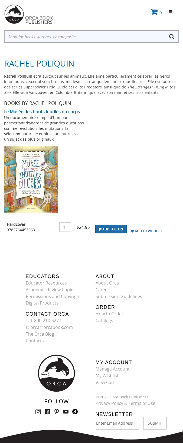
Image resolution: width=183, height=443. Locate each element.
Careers (104, 290)
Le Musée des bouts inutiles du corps (42, 112)
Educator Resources (46, 283)
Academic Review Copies (51, 290)
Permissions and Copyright (53, 296)
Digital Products (42, 303)
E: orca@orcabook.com (49, 327)
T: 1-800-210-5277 (43, 320)
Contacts (35, 341)
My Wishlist (107, 376)
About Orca (107, 283)
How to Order (109, 314)
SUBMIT (155, 423)
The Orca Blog (40, 334)
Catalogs (104, 320)
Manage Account (113, 369)
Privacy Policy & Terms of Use (125, 403)
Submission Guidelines (119, 296)
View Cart (105, 382)
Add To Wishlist (146, 231)
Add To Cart (111, 229)
